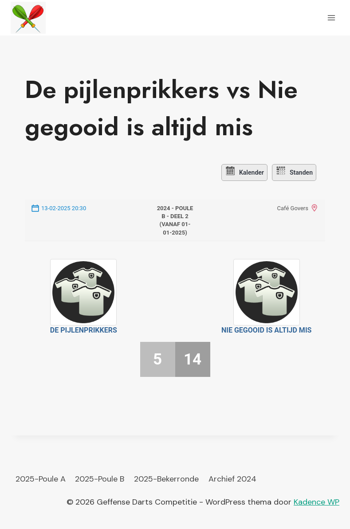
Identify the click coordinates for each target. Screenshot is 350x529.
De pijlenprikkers (83, 329)
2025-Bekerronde (166, 478)
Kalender (242, 172)
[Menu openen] (331, 17)
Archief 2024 (232, 478)
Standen (295, 172)
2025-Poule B (99, 478)
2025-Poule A (41, 478)
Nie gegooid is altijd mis (266, 329)
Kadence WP (316, 501)
